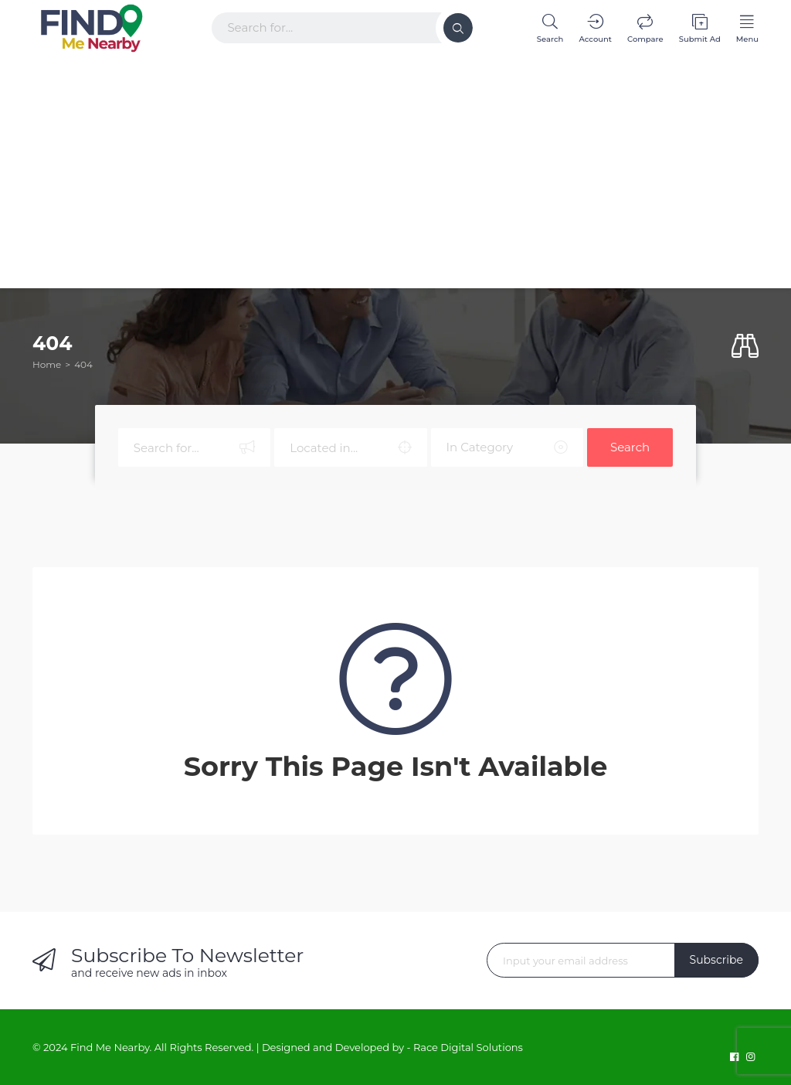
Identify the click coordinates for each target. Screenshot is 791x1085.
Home (46, 364)
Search (630, 447)
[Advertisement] (395, 168)
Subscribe (716, 960)
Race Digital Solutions (468, 1047)
